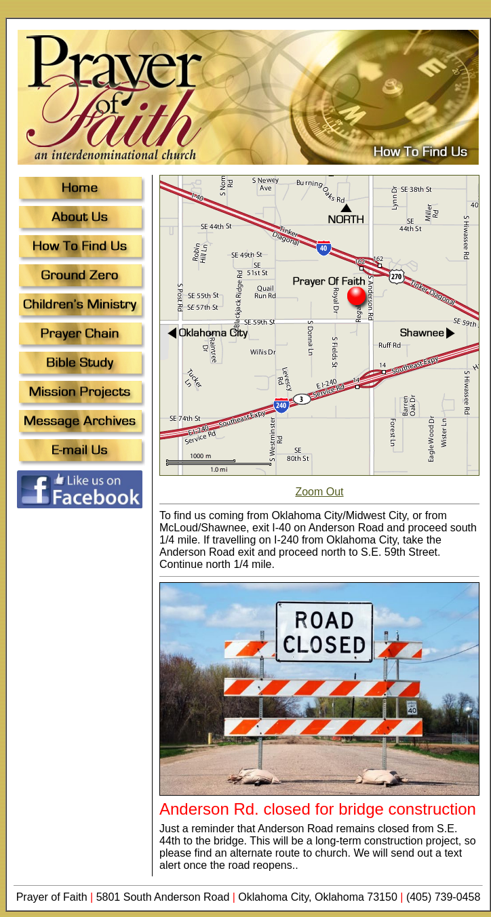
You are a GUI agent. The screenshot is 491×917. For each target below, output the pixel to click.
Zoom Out (319, 491)
